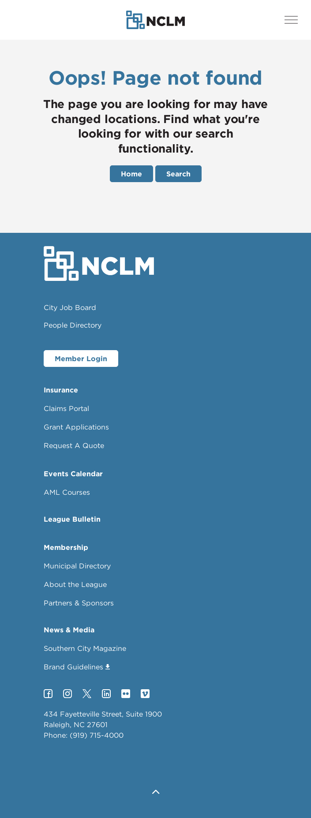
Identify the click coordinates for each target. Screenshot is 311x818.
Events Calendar (73, 474)
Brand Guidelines (77, 667)
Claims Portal (66, 408)
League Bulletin (72, 519)
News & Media (69, 630)
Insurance (61, 390)
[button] (156, 793)
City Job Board (70, 307)
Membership (66, 547)
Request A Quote (74, 445)
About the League (75, 584)
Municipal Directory (77, 566)
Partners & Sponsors (79, 603)
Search (178, 174)
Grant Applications (76, 427)
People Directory (72, 325)
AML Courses (67, 492)
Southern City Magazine (85, 648)
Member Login (81, 358)
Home (131, 174)
